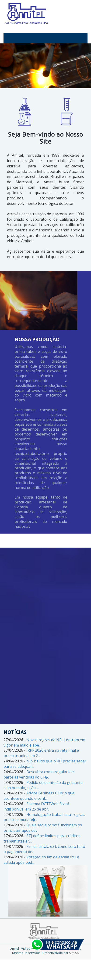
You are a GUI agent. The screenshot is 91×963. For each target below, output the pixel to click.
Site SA (74, 953)
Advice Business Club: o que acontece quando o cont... (39, 795)
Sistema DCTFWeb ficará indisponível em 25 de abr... (36, 806)
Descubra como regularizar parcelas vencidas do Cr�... (39, 774)
